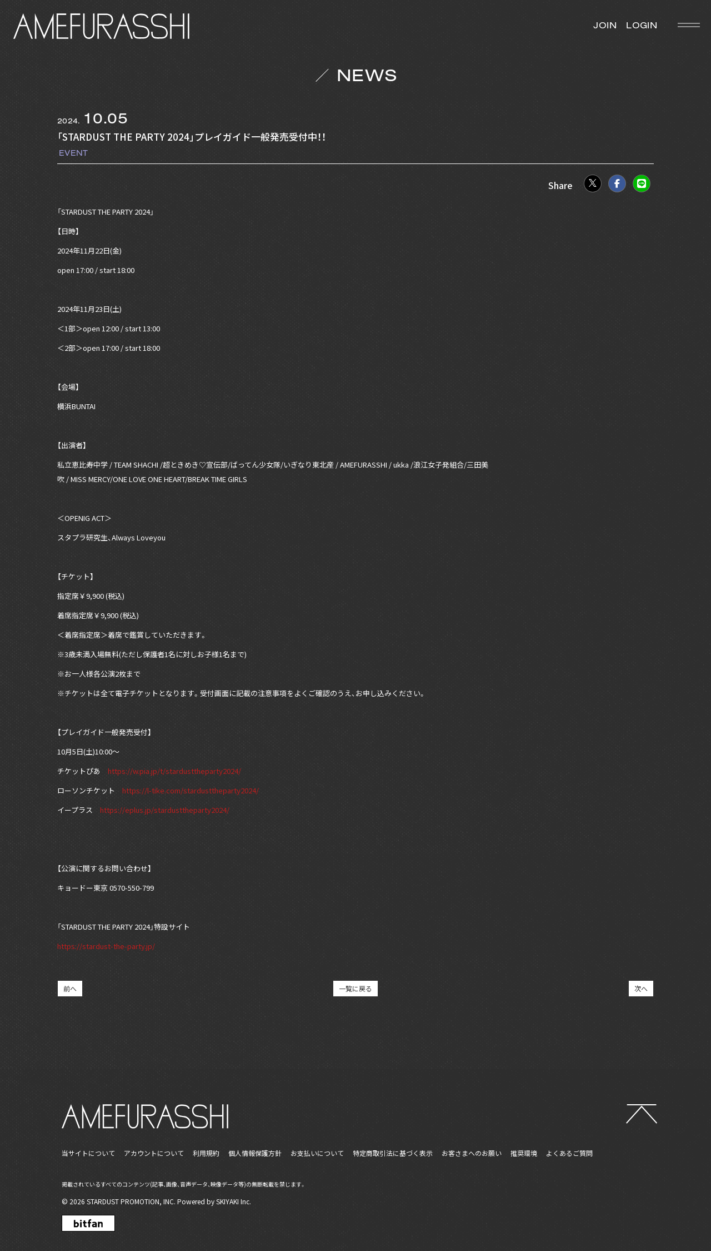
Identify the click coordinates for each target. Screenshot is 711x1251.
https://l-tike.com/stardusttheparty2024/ (190, 790)
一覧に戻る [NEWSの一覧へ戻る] (355, 988)
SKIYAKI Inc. (233, 1201)
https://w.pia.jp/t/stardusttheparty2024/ (174, 771)
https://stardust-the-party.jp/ (106, 946)
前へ (70, 988)
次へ (641, 988)
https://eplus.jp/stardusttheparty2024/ (164, 810)
